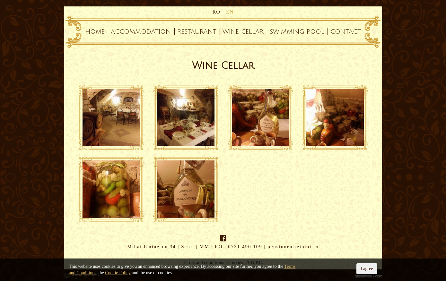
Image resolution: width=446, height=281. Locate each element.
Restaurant (196, 32)
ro (216, 11)
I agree (367, 268)
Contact (345, 32)
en (229, 11)
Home (95, 32)
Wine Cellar (243, 32)
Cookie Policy (118, 272)
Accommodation (141, 32)
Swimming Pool (297, 32)
